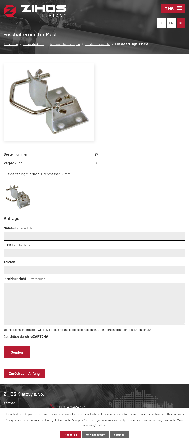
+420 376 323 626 (67, 406)
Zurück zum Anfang (24, 373)
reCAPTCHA (39, 336)
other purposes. (175, 414)
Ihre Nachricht (24, 278)
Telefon (9, 262)
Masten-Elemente (97, 44)
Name (18, 228)
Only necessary (95, 434)
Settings (119, 434)
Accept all (71, 434)
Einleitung (11, 44)
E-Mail (18, 245)
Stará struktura (33, 44)
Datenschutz (142, 329)
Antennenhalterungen (65, 44)
